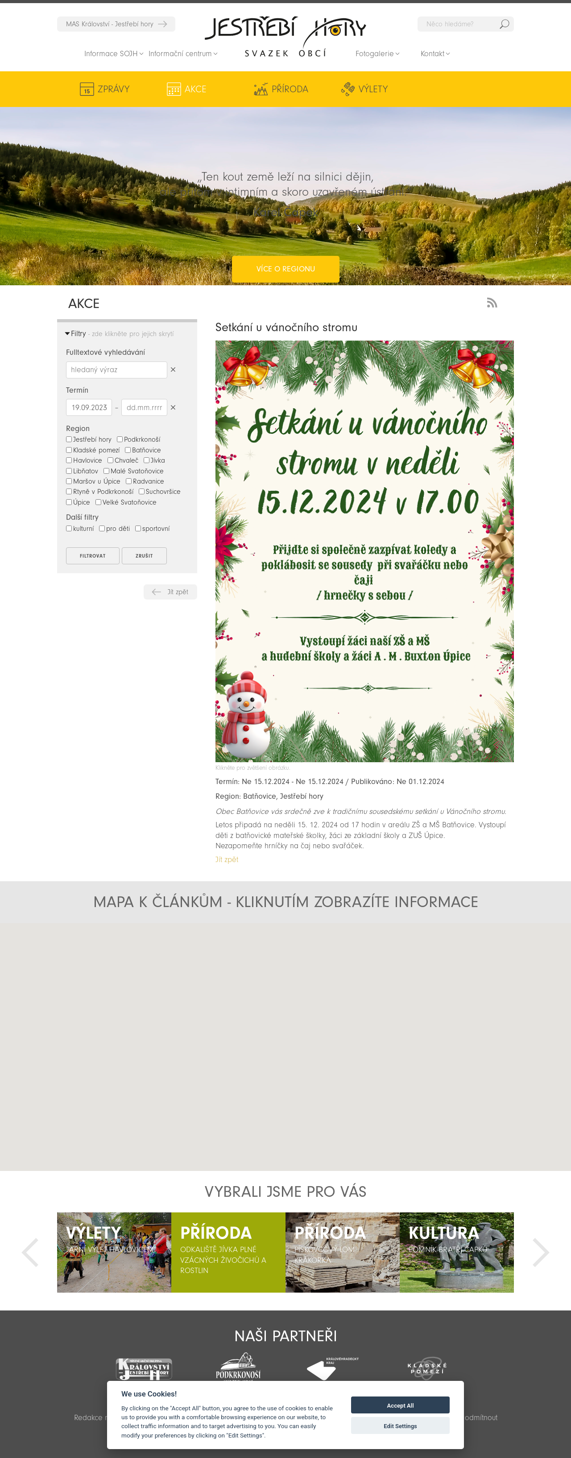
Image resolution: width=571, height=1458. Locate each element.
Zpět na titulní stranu (285, 36)
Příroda (243, 89)
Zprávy (113, 89)
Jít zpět (178, 592)
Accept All (400, 1405)
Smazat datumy (173, 407)
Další (541, 1252)
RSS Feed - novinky (494, 302)
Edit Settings (400, 1426)
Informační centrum (180, 53)
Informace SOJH (111, 53)
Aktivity (455, 89)
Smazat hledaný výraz (173, 369)
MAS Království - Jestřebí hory (109, 24)
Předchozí (29, 1252)
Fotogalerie (375, 53)
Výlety (313, 89)
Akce (179, 89)
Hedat (504, 24)
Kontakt (432, 53)
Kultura (379, 89)
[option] (114, 1252)
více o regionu (286, 233)
